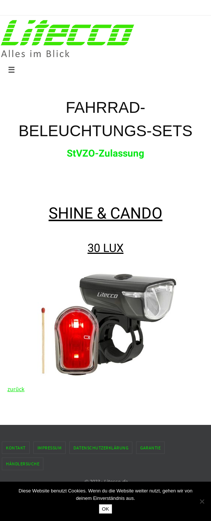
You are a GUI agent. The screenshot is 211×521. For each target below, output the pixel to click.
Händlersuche (22, 463)
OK (105, 509)
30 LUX (105, 248)
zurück (15, 389)
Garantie (150, 447)
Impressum (49, 447)
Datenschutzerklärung (100, 447)
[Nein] (201, 501)
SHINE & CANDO (105, 213)
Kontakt (16, 447)
